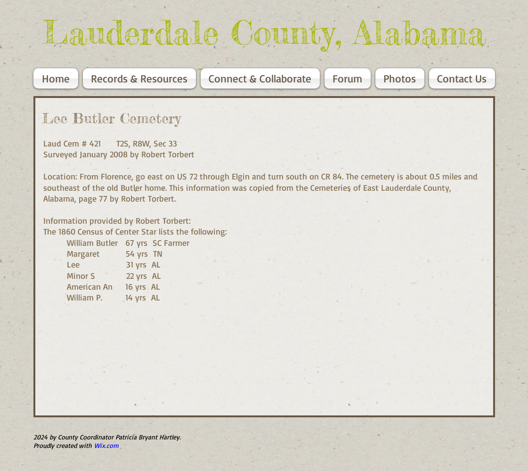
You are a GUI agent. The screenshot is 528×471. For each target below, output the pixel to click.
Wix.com (106, 445)
